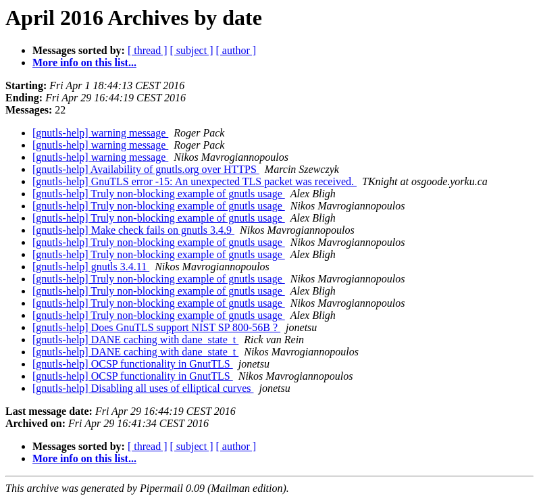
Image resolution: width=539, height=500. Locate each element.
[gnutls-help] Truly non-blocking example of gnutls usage (158, 193)
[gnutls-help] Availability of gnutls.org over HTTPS (145, 169)
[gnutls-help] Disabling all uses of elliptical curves (142, 388)
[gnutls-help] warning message (100, 133)
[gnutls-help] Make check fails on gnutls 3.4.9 (133, 230)
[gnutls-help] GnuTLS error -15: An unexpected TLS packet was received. (194, 181)
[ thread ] (148, 50)
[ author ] (236, 50)
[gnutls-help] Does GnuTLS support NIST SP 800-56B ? (156, 327)
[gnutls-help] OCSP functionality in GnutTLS (132, 364)
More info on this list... (84, 62)
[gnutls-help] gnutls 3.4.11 (90, 266)
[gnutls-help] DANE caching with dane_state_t (135, 339)
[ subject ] (191, 50)
